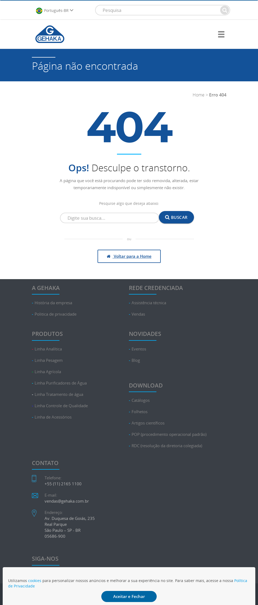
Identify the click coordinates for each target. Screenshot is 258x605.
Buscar (176, 217)
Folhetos (140, 412)
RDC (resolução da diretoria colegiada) (167, 446)
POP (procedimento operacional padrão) (169, 434)
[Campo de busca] (109, 218)
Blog (136, 360)
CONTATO (45, 463)
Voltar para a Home (129, 256)
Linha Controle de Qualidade (61, 406)
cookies (34, 580)
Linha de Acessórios (53, 417)
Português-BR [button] (54, 10)
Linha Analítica (48, 349)
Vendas (138, 314)
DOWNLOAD (146, 385)
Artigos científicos (148, 423)
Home (199, 95)
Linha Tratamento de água (59, 394)
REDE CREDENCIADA (156, 288)
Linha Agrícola (48, 372)
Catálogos (141, 400)
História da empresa (53, 303)
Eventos (139, 349)
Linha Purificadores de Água (61, 383)
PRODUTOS (47, 333)
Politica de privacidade (55, 314)
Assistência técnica (149, 303)
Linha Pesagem (49, 360)
